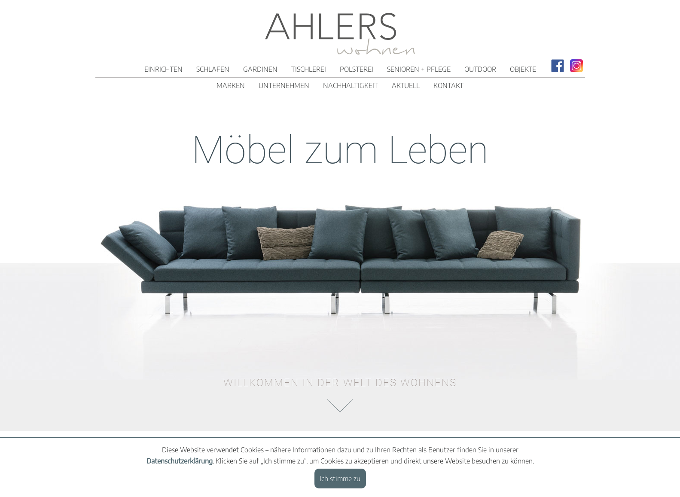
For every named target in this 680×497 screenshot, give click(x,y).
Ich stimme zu (340, 478)
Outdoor (480, 69)
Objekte (523, 69)
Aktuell (406, 85)
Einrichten (163, 69)
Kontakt (448, 85)
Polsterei (356, 69)
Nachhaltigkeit (350, 85)
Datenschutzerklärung (179, 461)
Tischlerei (308, 69)
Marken (231, 85)
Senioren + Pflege (419, 69)
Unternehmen (284, 85)
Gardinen (260, 69)
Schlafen (212, 69)
